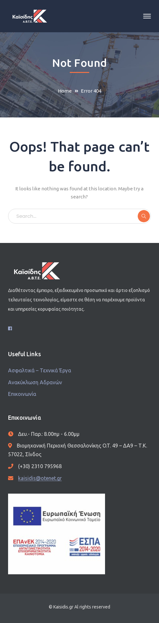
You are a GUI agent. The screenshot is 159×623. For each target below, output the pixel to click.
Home (65, 91)
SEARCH (144, 216)
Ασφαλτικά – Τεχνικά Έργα (39, 370)
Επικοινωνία (22, 394)
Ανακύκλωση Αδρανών (35, 382)
